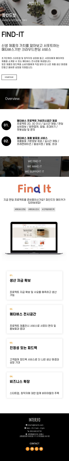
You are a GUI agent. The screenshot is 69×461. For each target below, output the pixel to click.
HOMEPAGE (9, 77)
